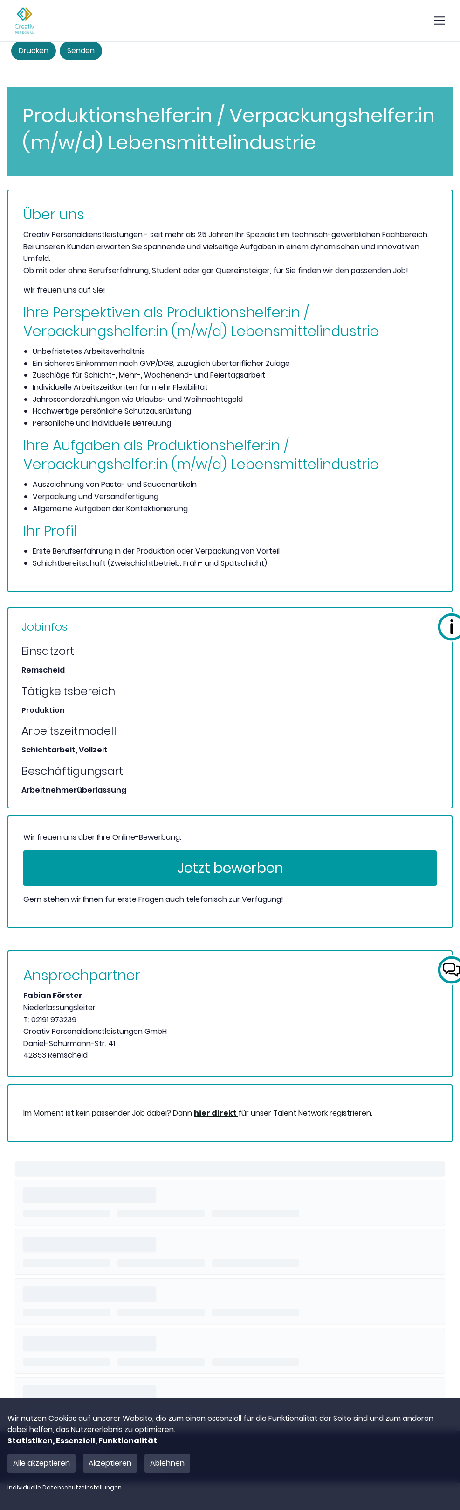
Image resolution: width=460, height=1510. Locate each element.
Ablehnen (167, 1463)
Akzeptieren (110, 1463)
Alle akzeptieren (41, 1463)
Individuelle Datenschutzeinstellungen (64, 1487)
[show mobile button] (439, 20)
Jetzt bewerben (230, 868)
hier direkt (216, 1113)
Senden (81, 50)
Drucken (33, 50)
